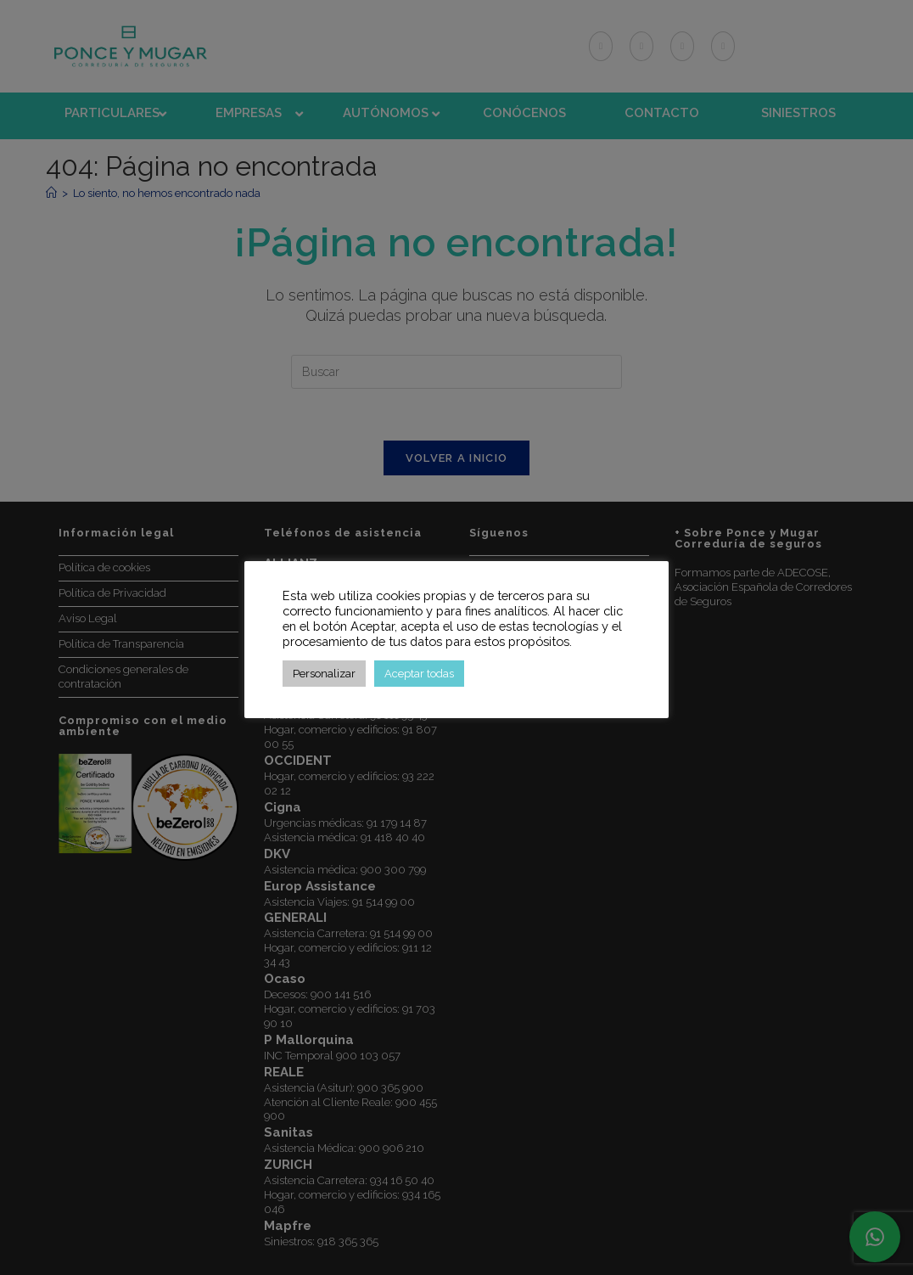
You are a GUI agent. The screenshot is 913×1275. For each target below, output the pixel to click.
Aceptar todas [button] (419, 673)
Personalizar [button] (324, 673)
